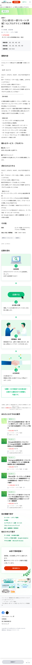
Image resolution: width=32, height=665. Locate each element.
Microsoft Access (18, 540)
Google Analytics (23, 538)
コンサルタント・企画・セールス (13, 523)
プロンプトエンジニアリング (12, 525)
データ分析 (7, 535)
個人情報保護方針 (6, 621)
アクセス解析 (7, 540)
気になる (28, 662)
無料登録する (16, 568)
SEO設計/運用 (15, 535)
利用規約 (4, 619)
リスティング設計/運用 (10, 538)
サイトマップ (5, 624)
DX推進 (6, 520)
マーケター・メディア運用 (11, 517)
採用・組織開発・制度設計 (11, 528)
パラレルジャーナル (7, 616)
